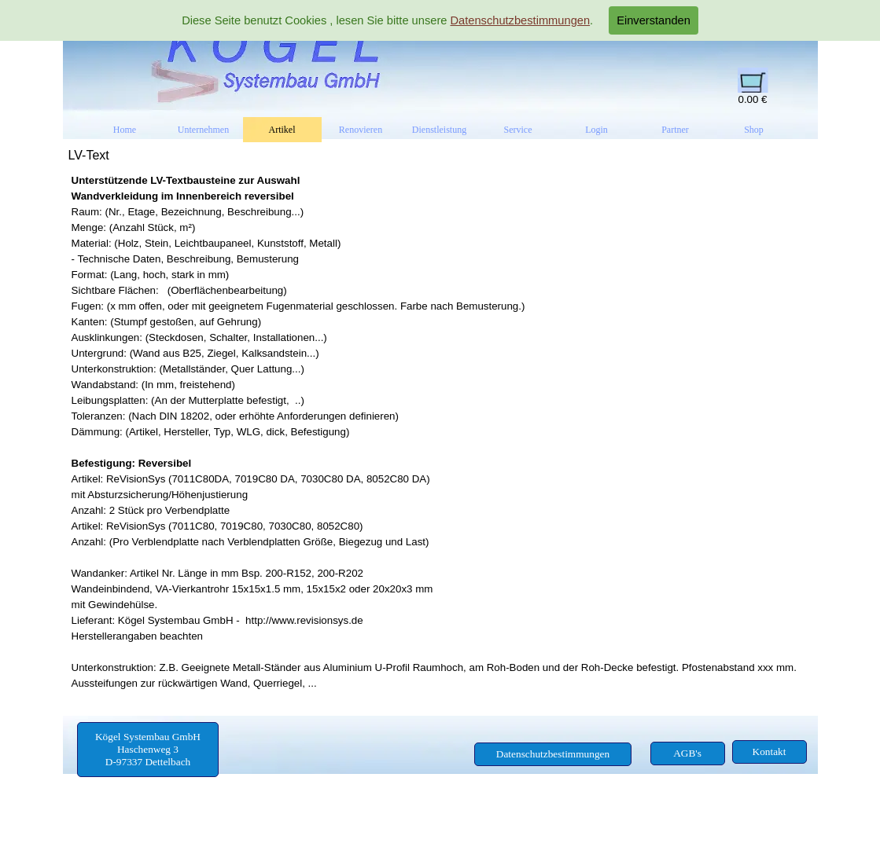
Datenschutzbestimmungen (520, 20)
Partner (675, 129)
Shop (754, 129)
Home (124, 129)
